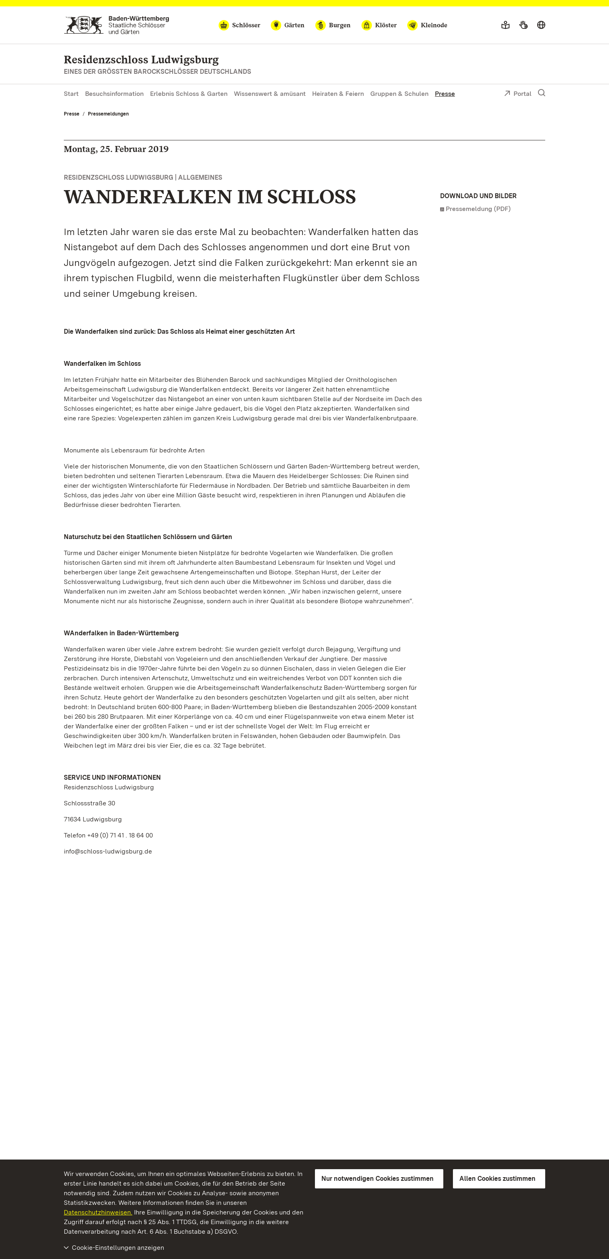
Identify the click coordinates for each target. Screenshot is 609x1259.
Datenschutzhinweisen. (98, 1212)
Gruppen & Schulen (399, 93)
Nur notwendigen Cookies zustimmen (377, 1178)
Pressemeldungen (108, 114)
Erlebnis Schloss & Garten (188, 93)
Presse (445, 93)
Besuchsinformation (114, 93)
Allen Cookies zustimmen (497, 1178)
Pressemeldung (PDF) (478, 209)
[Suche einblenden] (541, 93)
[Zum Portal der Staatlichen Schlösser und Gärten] (116, 25)
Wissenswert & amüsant (270, 93)
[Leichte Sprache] (505, 25)
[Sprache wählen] (541, 25)
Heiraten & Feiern (338, 93)
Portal (518, 94)
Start (71, 93)
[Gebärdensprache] (523, 25)
